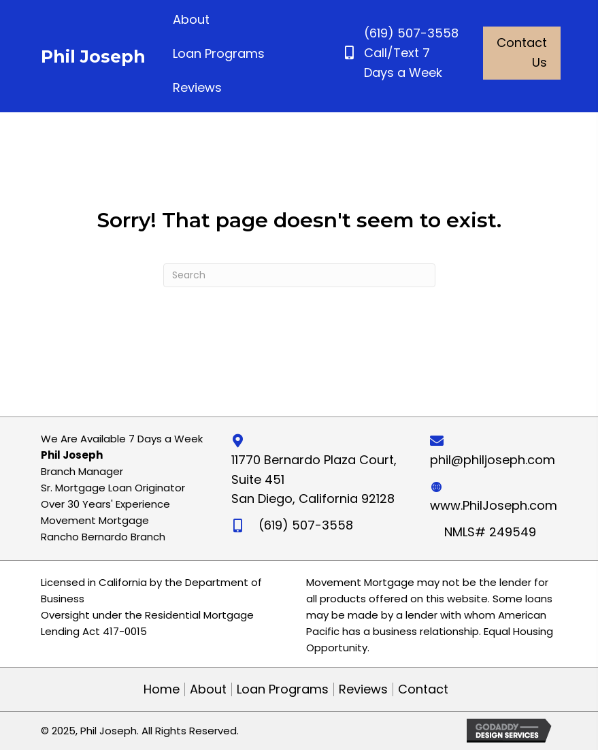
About (208, 689)
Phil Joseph (93, 56)
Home (162, 689)
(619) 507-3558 (411, 33)
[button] (522, 53)
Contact (423, 689)
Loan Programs (283, 689)
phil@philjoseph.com (492, 459)
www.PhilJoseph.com (493, 505)
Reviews (363, 689)
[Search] (299, 275)
